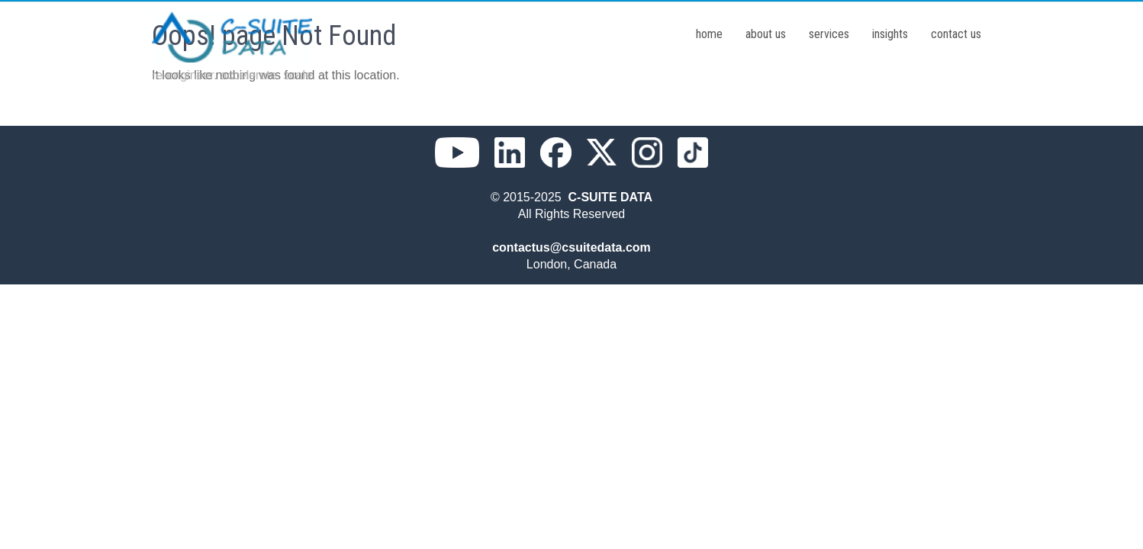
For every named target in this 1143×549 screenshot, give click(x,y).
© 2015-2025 (529, 197)
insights (890, 34)
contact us (956, 34)
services (829, 34)
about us (765, 34)
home (709, 34)
